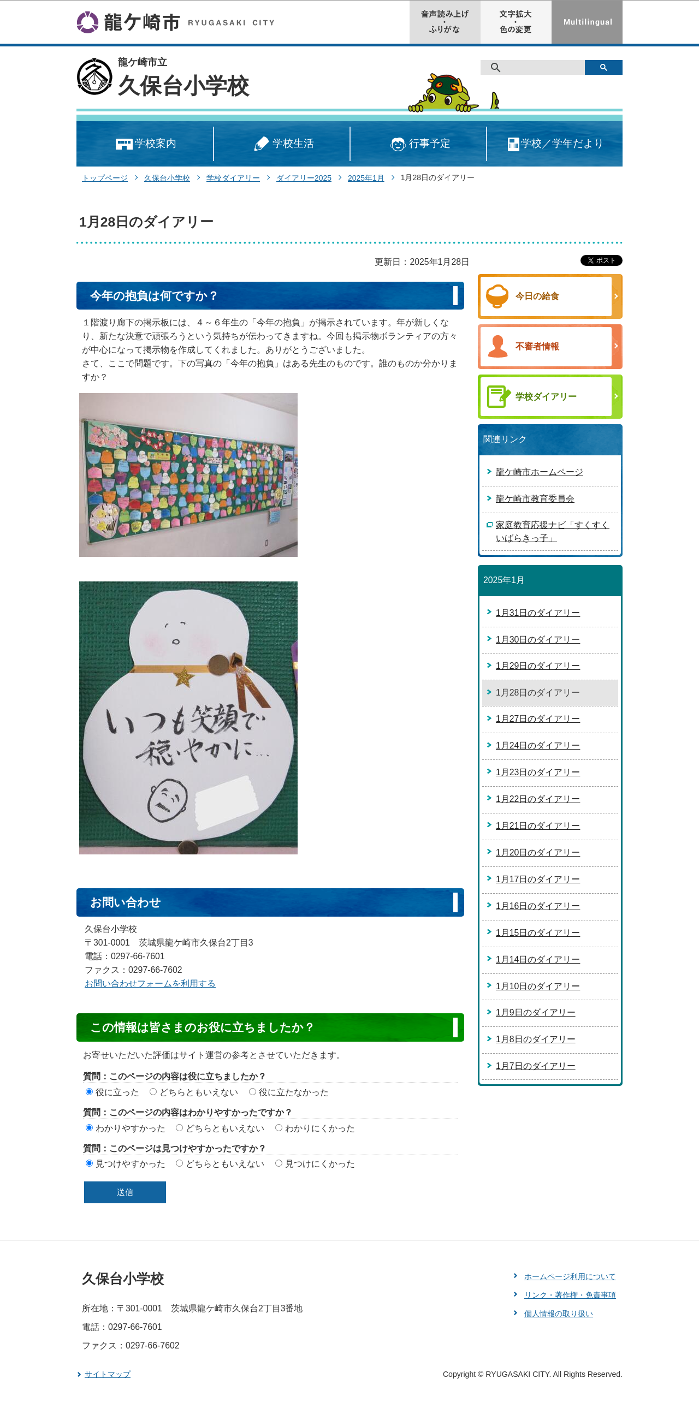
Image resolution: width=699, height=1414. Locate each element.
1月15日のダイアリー (538, 932)
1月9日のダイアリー (536, 1012)
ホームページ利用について (570, 1276)
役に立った (117, 1092)
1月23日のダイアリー (538, 772)
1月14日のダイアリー (538, 959)
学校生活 (282, 144)
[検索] (536, 67)
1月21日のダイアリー (538, 825)
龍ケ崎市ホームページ (539, 472)
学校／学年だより (555, 144)
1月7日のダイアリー (536, 1066)
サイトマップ (108, 1374)
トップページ (105, 178)
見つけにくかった (320, 1163)
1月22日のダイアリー (538, 799)
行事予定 (419, 144)
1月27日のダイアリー (538, 718)
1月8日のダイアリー (536, 1039)
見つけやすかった (130, 1163)
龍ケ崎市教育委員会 (535, 498)
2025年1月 (366, 178)
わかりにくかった (320, 1128)
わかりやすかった (130, 1128)
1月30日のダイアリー (538, 639)
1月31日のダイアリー (538, 612)
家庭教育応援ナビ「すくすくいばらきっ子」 (552, 531)
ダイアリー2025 (303, 178)
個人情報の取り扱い (558, 1313)
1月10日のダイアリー (538, 986)
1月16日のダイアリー (538, 906)
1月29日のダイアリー (538, 665)
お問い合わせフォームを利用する (150, 983)
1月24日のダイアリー (538, 745)
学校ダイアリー (233, 178)
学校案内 (145, 144)
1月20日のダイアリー (538, 852)
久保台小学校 (183, 85)
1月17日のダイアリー (538, 879)
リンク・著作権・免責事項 (570, 1295)
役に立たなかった (294, 1092)
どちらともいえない (198, 1092)
